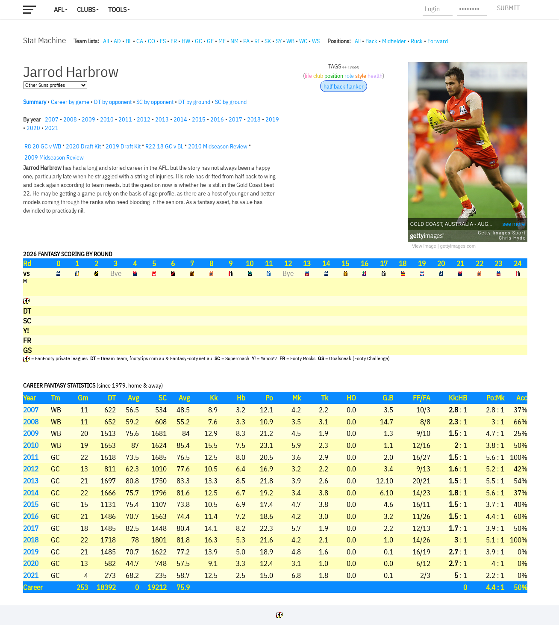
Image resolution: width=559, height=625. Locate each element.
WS (316, 41)
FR (174, 41)
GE (210, 41)
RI (257, 41)
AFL (59, 9)
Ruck (417, 41)
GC (198, 41)
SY (279, 41)
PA (246, 41)
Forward (437, 41)
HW (186, 41)
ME (222, 41)
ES (163, 41)
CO (151, 41)
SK (268, 41)
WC (303, 41)
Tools (117, 9)
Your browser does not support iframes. (275, 323)
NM (234, 41)
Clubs (86, 9)
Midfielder (394, 41)
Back (371, 41)
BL (129, 41)
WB (290, 41)
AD (117, 41)
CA (139, 41)
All (106, 41)
